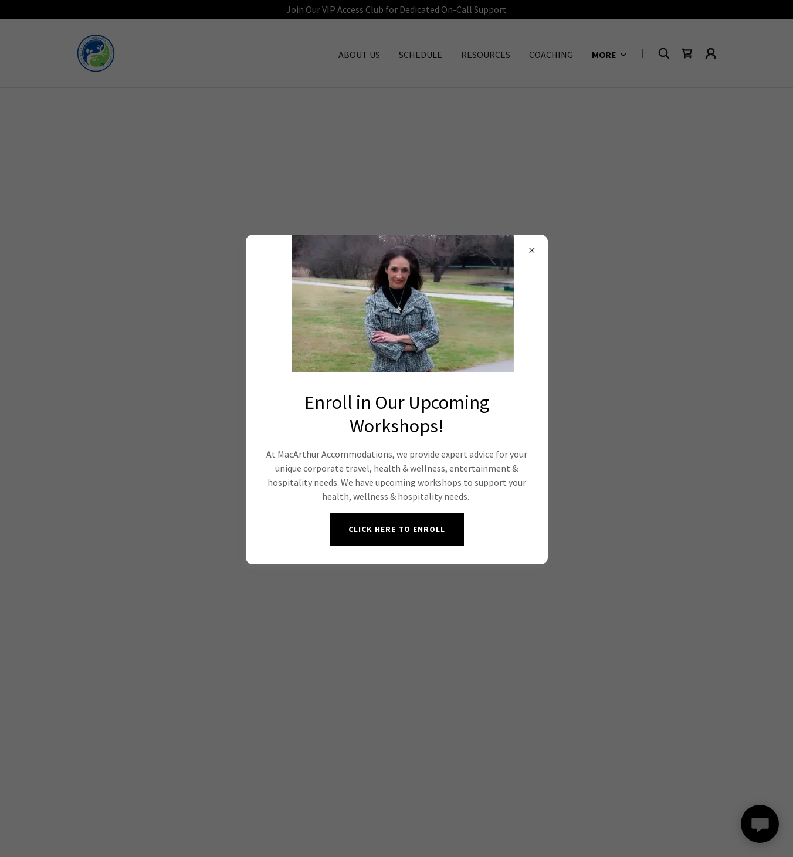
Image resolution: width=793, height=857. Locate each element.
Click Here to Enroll (396, 529)
